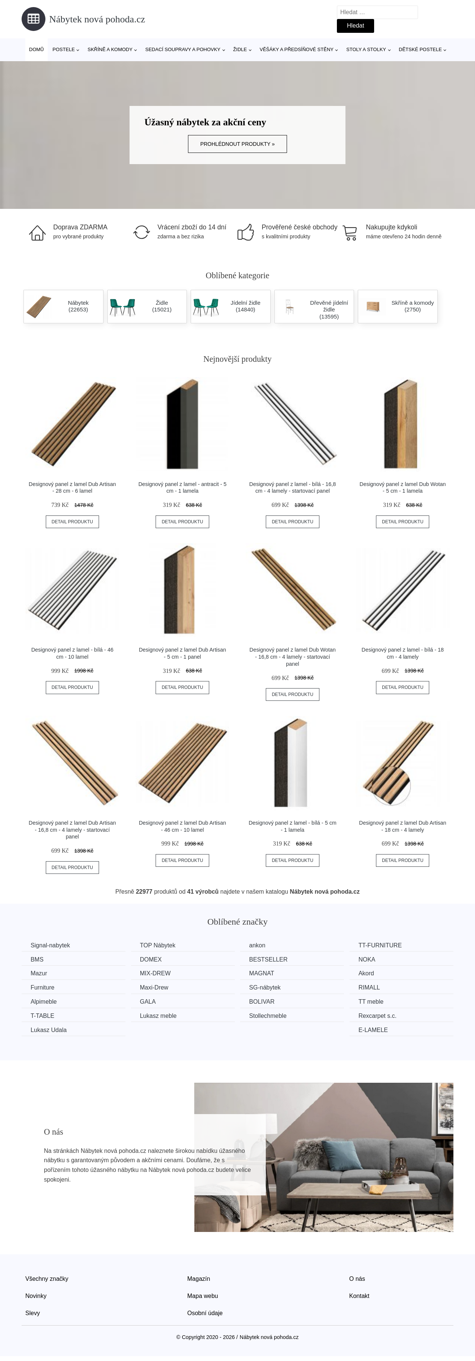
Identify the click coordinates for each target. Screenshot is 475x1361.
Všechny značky (46, 1278)
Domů (36, 49)
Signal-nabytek (50, 945)
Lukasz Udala (49, 1029)
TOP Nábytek (159, 945)
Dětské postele (420, 49)
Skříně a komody (110, 49)
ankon (260, 945)
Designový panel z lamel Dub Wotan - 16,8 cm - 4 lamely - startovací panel (292, 657)
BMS (37, 959)
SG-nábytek (268, 987)
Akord (371, 973)
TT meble (375, 1001)
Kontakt (359, 1295)
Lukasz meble (160, 1015)
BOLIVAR (265, 1001)
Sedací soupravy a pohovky (182, 49)
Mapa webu (202, 1295)
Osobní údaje (205, 1312)
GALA (150, 1001)
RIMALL (374, 987)
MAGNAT (264, 973)
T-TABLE (43, 1015)
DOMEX (153, 959)
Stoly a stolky (366, 49)
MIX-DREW (157, 973)
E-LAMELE (378, 1029)
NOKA (371, 959)
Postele (63, 49)
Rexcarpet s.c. (382, 1015)
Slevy (32, 1312)
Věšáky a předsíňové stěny (297, 49)
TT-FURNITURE (385, 945)
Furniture (43, 987)
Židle (240, 49)
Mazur (39, 973)
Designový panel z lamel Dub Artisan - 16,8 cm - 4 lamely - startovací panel (72, 830)
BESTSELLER (271, 959)
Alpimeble (44, 1001)
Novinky (36, 1295)
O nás (357, 1278)
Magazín (198, 1278)
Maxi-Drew (156, 987)
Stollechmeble (271, 1015)
